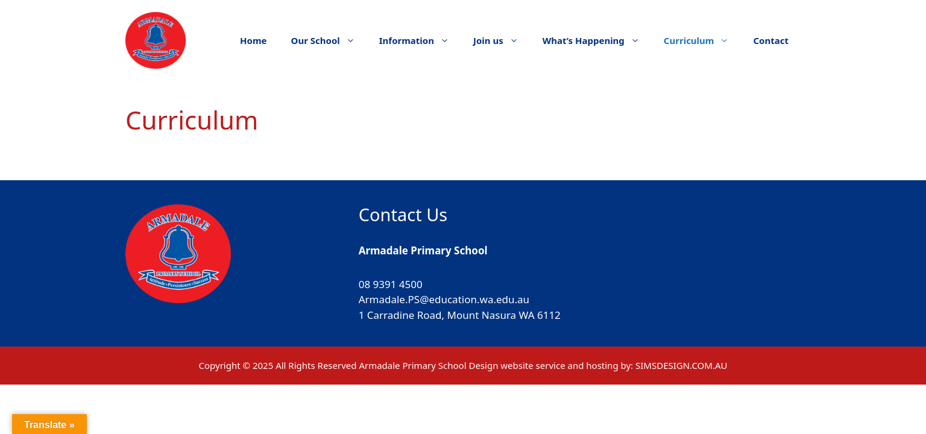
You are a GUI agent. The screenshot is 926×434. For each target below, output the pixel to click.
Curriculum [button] (703, 40)
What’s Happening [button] (597, 40)
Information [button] (420, 40)
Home (253, 40)
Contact (771, 40)
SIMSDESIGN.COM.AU (681, 365)
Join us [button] (502, 40)
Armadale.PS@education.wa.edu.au (444, 299)
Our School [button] (329, 40)
